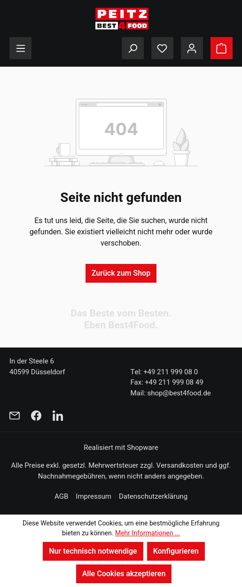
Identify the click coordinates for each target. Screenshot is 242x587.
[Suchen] (133, 48)
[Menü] (20, 48)
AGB (61, 496)
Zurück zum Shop (121, 273)
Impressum (93, 496)
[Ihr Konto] (192, 48)
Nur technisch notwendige (93, 551)
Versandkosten (179, 465)
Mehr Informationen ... (147, 533)
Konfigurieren (176, 551)
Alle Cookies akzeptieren (124, 573)
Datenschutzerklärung (153, 496)
